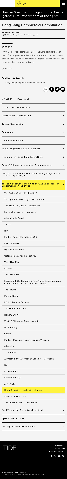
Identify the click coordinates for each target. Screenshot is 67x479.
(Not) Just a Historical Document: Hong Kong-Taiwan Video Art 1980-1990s (31, 174)
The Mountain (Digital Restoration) (22, 206)
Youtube (59, 456)
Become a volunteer (57, 451)
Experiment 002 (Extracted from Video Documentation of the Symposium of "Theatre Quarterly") (32, 282)
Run (6, 231)
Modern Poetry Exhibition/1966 (20, 237)
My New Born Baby (14, 249)
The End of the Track (15, 308)
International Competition (16, 115)
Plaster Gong (11, 296)
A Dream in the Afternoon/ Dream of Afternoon (29, 359)
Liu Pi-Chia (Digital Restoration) (20, 212)
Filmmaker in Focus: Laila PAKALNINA (22, 157)
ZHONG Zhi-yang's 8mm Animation (22, 321)
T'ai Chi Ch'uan (11, 275)
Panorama (7, 132)
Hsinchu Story (11, 315)
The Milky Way (11, 262)
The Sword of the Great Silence (20, 403)
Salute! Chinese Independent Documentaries (27, 165)
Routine (8, 268)
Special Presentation (13, 418)
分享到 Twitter (57, 89)
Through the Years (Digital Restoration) (24, 199)
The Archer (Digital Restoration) (20, 193)
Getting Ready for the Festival (20, 256)
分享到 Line (62, 89)
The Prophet (10, 290)
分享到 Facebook (51, 89)
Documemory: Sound (13, 140)
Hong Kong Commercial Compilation (23, 390)
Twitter (55, 456)
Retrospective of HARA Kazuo (18, 426)
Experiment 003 (12, 377)
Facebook (51, 456)
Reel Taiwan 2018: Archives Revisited (22, 410)
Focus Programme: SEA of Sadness (21, 148)
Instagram (63, 456)
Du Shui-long (11, 327)
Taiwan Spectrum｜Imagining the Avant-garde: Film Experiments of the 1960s (30, 185)
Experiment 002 (12, 371)
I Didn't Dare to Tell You (16, 302)
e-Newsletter (60, 445)
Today (7, 224)
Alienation (9, 346)
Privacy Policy (60, 448)
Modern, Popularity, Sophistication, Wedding (27, 340)
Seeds (7, 334)
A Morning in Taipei (14, 218)
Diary (7, 365)
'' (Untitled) (10, 352)
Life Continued (12, 243)
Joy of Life (10, 384)
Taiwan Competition (13, 124)
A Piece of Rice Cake (15, 396)
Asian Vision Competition (16, 107)
